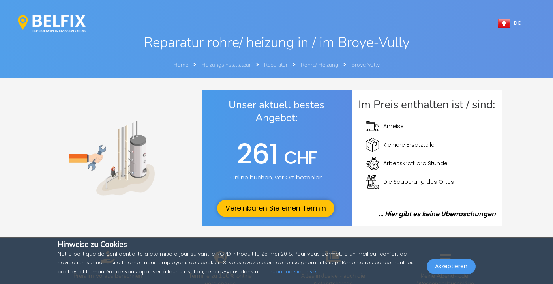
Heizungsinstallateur (226, 65)
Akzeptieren (451, 267)
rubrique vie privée (295, 271)
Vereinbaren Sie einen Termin (275, 208)
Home (180, 65)
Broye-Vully (365, 65)
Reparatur (276, 65)
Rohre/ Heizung (320, 65)
